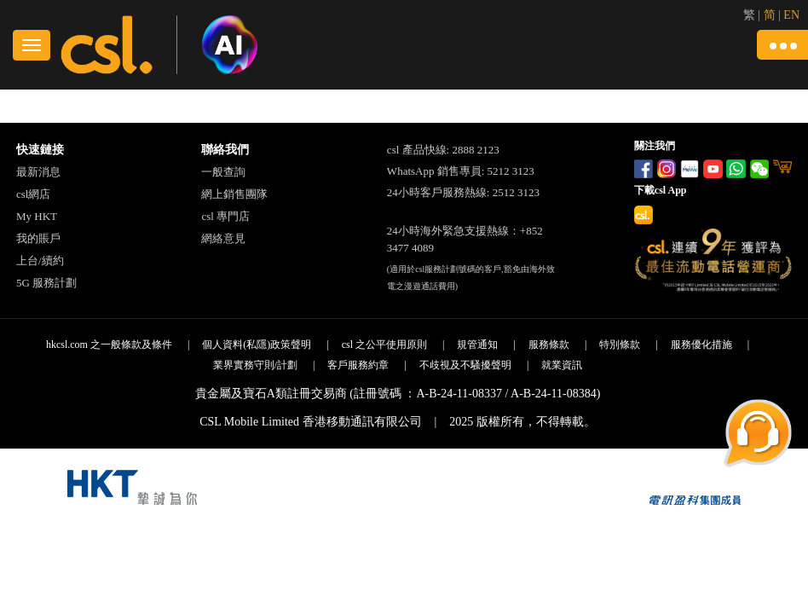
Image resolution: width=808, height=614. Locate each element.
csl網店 (33, 194)
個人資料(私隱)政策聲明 (256, 344)
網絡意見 (223, 238)
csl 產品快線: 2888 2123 (443, 149)
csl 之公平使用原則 (384, 344)
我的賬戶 (38, 238)
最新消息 (38, 171)
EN (791, 15)
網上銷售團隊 (234, 194)
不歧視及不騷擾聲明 (465, 365)
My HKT (36, 216)
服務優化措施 (701, 344)
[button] (782, 45)
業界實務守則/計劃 (255, 365)
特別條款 (619, 344)
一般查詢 (223, 171)
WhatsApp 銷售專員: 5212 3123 (460, 171)
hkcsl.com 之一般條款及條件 (109, 344)
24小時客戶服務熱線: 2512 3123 (463, 192)
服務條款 (548, 344)
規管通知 (477, 344)
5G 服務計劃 (46, 282)
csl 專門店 (225, 216)
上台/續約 (40, 260)
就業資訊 (561, 365)
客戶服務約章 (358, 365)
